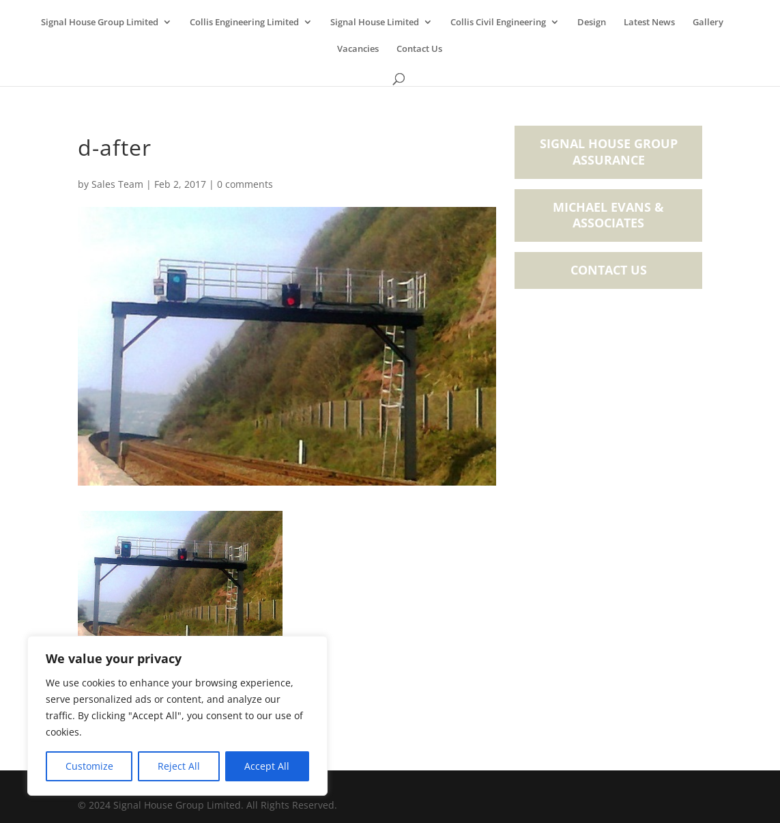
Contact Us (419, 49)
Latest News (649, 22)
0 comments (245, 184)
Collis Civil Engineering (498, 22)
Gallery (708, 22)
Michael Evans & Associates (608, 215)
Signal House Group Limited (99, 22)
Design (591, 22)
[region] (177, 716)
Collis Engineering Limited (244, 22)
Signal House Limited (374, 22)
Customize (89, 765)
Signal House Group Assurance (609, 151)
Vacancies (358, 49)
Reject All (179, 765)
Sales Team (117, 184)
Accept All (266, 765)
